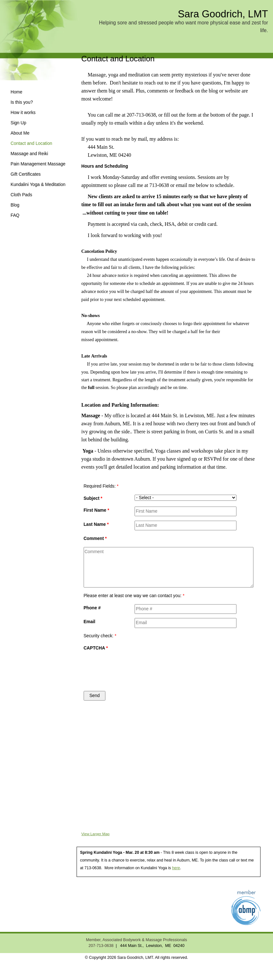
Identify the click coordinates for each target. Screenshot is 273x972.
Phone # (92, 607)
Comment (95, 538)
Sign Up (18, 122)
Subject (93, 498)
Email (89, 621)
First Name (96, 510)
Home (16, 92)
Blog (15, 205)
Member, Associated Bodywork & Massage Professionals (136, 940)
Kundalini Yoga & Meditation (38, 184)
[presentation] (161, 667)
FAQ (15, 215)
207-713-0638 (100, 945)
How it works (23, 112)
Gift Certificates (26, 174)
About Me (20, 133)
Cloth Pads (21, 194)
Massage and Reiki (29, 153)
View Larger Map (95, 834)
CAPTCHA (96, 648)
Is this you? (22, 102)
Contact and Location (31, 143)
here (176, 868)
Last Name (96, 524)
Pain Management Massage (38, 164)
